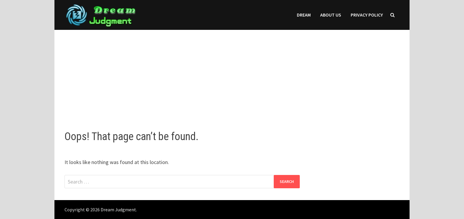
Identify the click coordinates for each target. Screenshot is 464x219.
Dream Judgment (118, 209)
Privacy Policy (367, 15)
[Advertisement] (232, 74)
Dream (304, 15)
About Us (330, 15)
